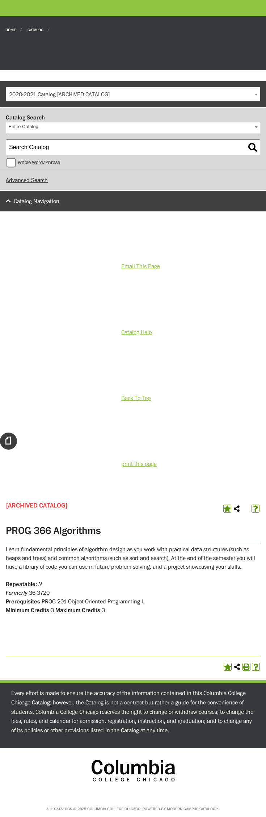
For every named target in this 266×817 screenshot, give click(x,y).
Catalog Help (136, 332)
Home (10, 29)
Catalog (35, 29)
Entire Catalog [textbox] (23, 126)
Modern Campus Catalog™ (193, 809)
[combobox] (133, 94)
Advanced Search (27, 180)
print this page (139, 464)
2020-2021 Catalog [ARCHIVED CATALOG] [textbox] (59, 94)
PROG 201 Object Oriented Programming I (92, 601)
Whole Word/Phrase (39, 162)
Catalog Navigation (36, 201)
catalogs (63, 809)
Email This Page (140, 266)
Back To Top (136, 398)
